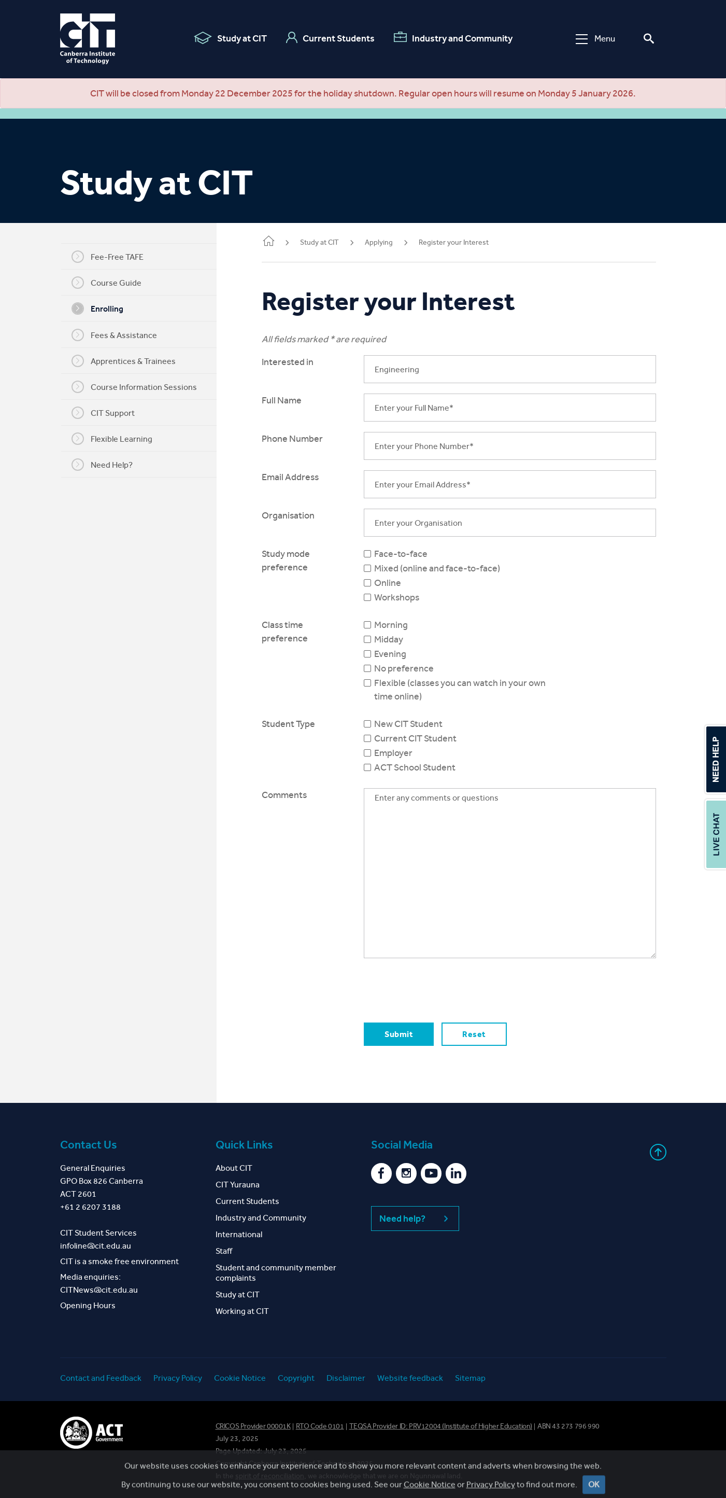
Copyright (296, 1378)
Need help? (415, 1218)
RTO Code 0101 (320, 1426)
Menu (595, 38)
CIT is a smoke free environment (119, 1261)
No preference (414, 668)
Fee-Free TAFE (114, 256)
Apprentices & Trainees (130, 361)
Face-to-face (411, 553)
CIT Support (109, 413)
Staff (224, 1251)
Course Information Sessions (141, 387)
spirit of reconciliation (269, 1476)
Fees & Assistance (121, 335)
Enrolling (104, 308)
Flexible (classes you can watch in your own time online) (470, 689)
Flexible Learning (118, 438)
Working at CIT (242, 1311)
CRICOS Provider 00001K (253, 1426)
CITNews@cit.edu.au (99, 1290)
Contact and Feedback (100, 1378)
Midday (399, 639)
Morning (401, 625)
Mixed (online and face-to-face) (447, 568)
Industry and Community (453, 38)
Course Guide (113, 282)
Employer (404, 753)
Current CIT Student (426, 738)
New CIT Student (419, 724)
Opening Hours (88, 1305)
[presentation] (453, 989)
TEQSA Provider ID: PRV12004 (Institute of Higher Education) (440, 1426)
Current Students (330, 38)
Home (282, 242)
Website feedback (410, 1378)
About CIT (234, 1168)
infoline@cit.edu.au (95, 1246)
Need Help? (108, 464)
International (239, 1234)
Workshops (407, 597)
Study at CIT (230, 38)
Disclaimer (345, 1378)
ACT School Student (425, 767)
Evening (401, 654)
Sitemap (470, 1378)
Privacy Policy (177, 1378)
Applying (392, 242)
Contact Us (88, 1145)
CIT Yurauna (238, 1184)
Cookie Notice (240, 1378)
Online (398, 583)
